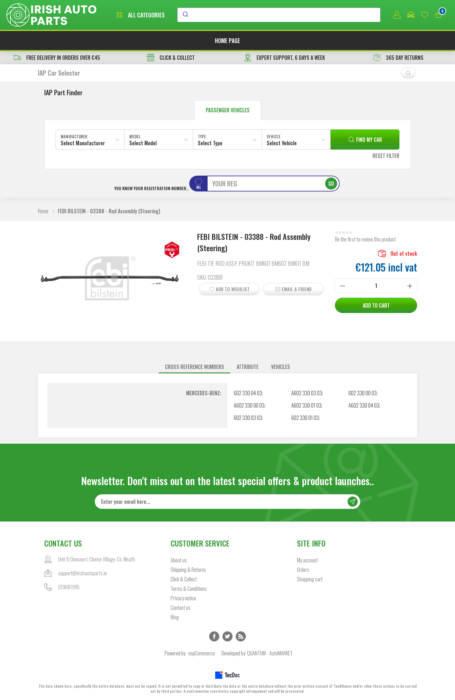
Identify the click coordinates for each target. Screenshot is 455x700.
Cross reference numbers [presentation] (194, 367)
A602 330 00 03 (249, 405)
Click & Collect (184, 579)
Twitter (227, 636)
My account (307, 560)
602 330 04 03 (248, 393)
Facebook (214, 636)
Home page (227, 40)
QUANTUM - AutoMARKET (270, 653)
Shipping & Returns (188, 569)
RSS (240, 636)
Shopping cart (310, 579)
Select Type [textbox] (210, 143)
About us (179, 560)
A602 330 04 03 (364, 405)
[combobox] (278, 15)
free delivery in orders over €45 (57, 57)
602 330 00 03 (363, 393)
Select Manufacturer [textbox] (83, 143)
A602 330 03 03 (306, 393)
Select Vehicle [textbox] (282, 143)
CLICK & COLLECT (171, 57)
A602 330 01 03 (306, 405)
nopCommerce (201, 653)
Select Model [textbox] (143, 143)
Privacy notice (183, 598)
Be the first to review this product (365, 239)
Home (43, 211)
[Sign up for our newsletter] (227, 501)
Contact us (181, 607)
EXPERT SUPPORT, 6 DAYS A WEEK (284, 57)
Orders (303, 569)
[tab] (194, 366)
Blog (175, 617)
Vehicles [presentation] (280, 367)
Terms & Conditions (189, 588)
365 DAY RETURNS (398, 57)
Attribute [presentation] (247, 367)
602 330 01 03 (305, 418)
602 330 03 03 (248, 418)
